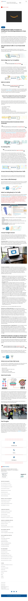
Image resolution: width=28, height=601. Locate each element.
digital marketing (9, 90)
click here (19, 431)
